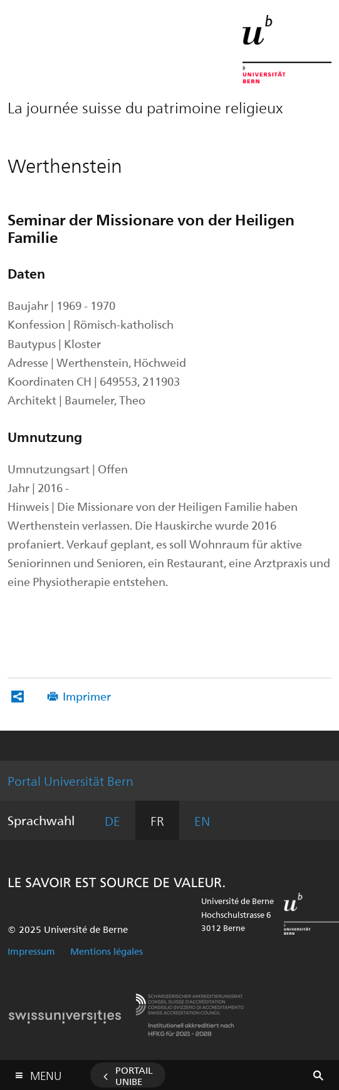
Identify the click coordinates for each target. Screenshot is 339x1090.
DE (112, 820)
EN (202, 820)
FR (157, 820)
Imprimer (87, 696)
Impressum (31, 951)
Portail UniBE (134, 1075)
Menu (45, 1072)
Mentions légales (106, 951)
